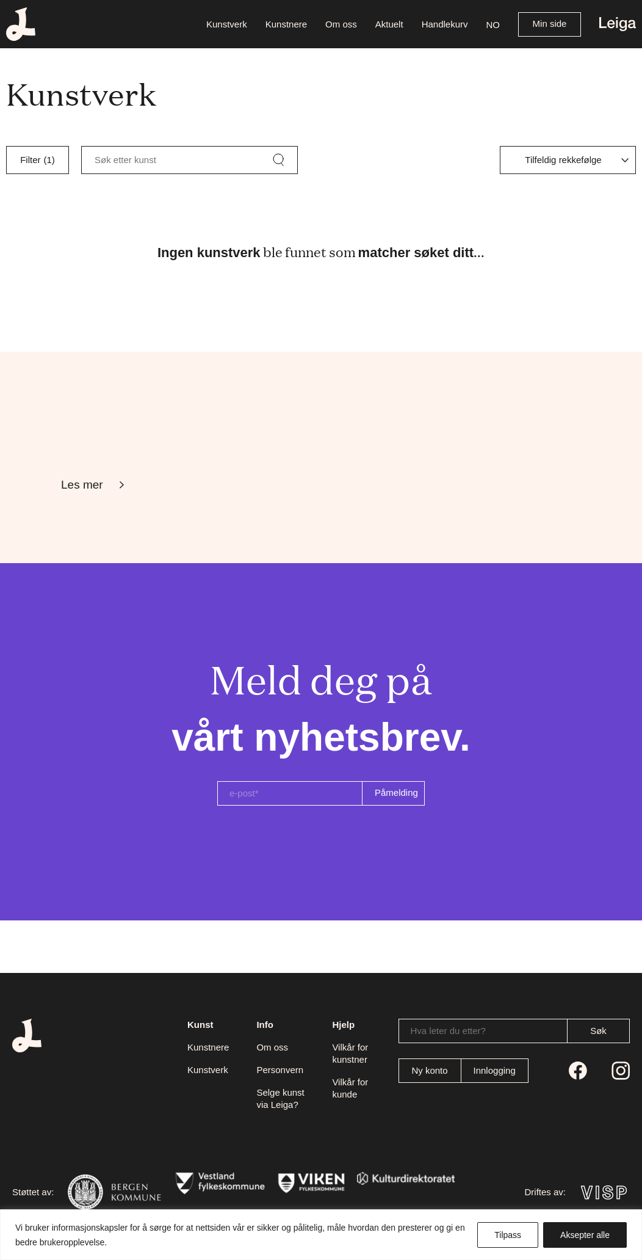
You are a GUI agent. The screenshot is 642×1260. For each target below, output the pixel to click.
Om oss (272, 1047)
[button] (493, 24)
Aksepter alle (585, 1235)
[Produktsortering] (568, 160)
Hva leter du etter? (448, 1030)
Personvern (279, 1070)
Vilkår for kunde (350, 1088)
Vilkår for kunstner (350, 1053)
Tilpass (507, 1235)
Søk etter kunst (125, 160)
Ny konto (429, 1070)
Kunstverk (207, 1070)
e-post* (244, 793)
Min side (550, 23)
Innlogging (495, 1070)
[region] (321, 1234)
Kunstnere (208, 1047)
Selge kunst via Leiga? (280, 1098)
